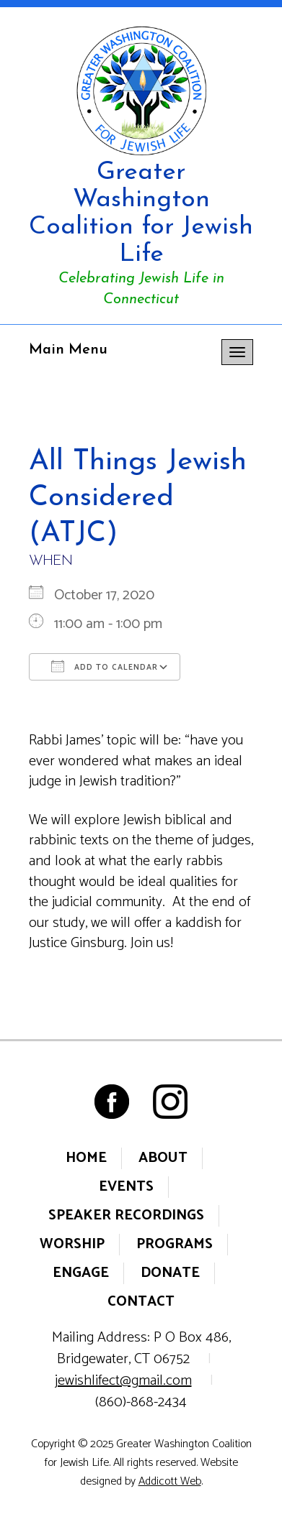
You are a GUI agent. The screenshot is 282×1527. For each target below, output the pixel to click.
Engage (81, 1273)
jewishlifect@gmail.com (123, 1381)
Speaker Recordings (126, 1215)
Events (126, 1187)
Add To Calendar (104, 667)
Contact (141, 1302)
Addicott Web (169, 1481)
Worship (72, 1244)
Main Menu (68, 350)
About (163, 1158)
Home (86, 1158)
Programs (174, 1244)
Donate (170, 1273)
